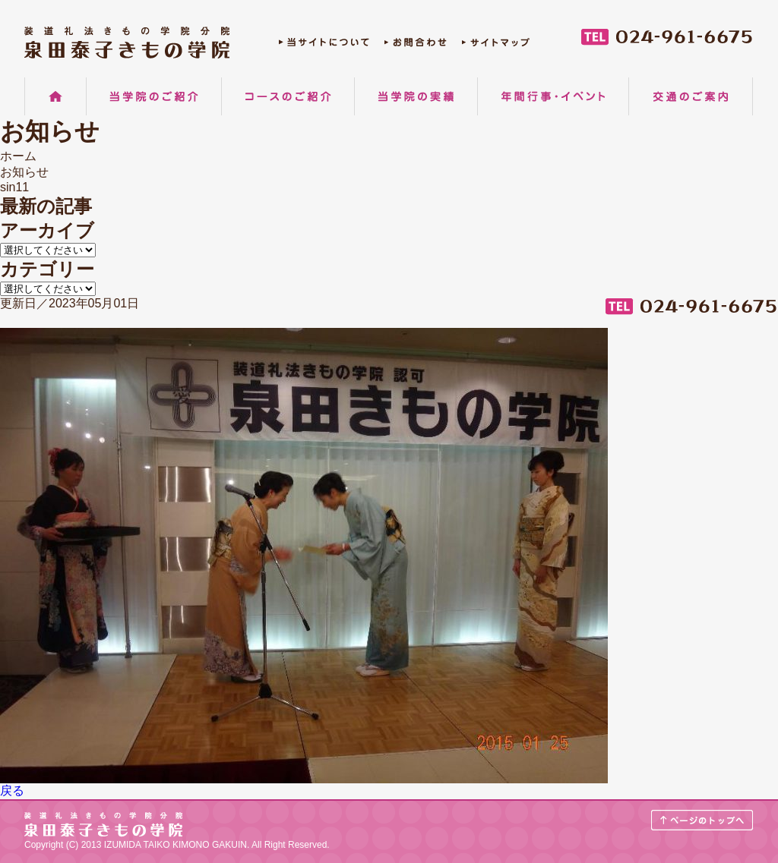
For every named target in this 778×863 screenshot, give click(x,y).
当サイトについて (324, 46)
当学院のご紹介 (154, 96)
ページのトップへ (702, 820)
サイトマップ (496, 46)
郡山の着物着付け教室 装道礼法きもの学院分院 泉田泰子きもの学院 (126, 42)
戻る (12, 790)
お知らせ (24, 171)
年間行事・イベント (553, 96)
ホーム (55, 96)
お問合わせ (415, 46)
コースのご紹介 (288, 96)
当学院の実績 (416, 96)
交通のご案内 (690, 96)
